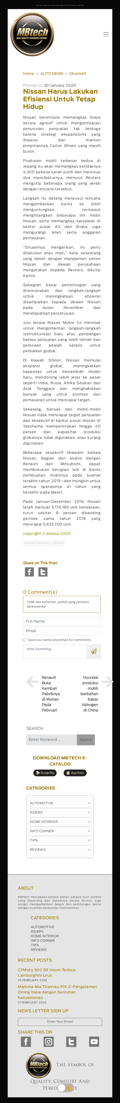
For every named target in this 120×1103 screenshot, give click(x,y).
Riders (60, 812)
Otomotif (77, 74)
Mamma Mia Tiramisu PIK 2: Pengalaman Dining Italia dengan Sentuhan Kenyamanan (57, 992)
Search (86, 740)
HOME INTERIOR (45, 936)
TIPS (35, 945)
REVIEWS (39, 949)
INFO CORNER (43, 940)
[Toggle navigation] (106, 34)
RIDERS (37, 931)
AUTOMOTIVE (42, 927)
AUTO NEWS (51, 74)
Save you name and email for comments (59, 640)
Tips (60, 840)
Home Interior (60, 822)
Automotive (60, 803)
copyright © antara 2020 (47, 534)
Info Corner (60, 831)
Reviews (60, 849)
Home (28, 74)
